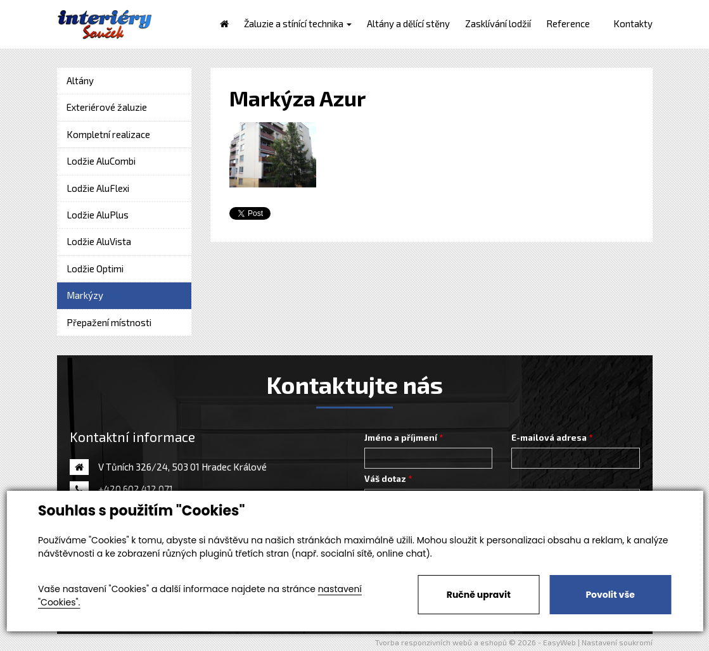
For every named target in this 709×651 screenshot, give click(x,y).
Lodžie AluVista (99, 241)
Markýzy (85, 295)
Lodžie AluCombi (101, 161)
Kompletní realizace (108, 134)
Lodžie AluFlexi (98, 188)
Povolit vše (609, 594)
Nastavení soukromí (617, 642)
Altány (80, 80)
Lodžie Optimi (95, 268)
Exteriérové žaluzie (107, 107)
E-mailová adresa (549, 438)
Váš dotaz (385, 479)
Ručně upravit (479, 594)
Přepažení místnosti (109, 322)
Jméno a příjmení (400, 438)
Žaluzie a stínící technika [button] (298, 23)
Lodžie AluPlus (98, 214)
